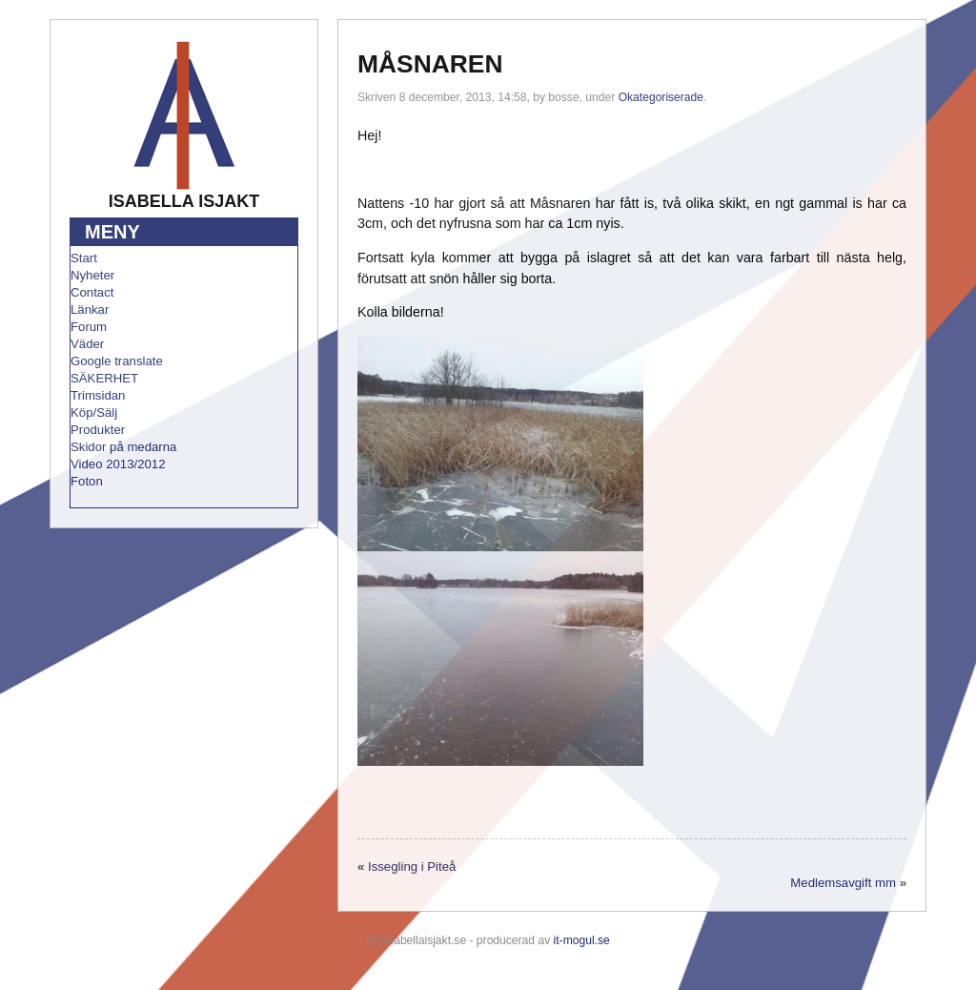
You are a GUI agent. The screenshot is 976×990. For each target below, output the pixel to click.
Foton (87, 481)
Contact (92, 292)
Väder (87, 344)
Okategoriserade (661, 97)
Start (84, 258)
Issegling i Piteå (412, 866)
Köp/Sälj (94, 412)
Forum (89, 327)
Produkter (98, 430)
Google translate (117, 361)
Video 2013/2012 (118, 464)
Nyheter (92, 275)
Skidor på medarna (123, 447)
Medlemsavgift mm (843, 883)
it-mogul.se (582, 940)
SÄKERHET (104, 378)
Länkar (90, 309)
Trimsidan (98, 395)
